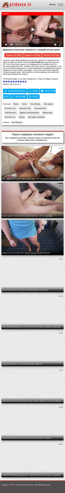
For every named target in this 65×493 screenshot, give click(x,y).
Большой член (25, 108)
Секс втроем (35, 104)
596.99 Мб (19, 96)
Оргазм (22, 117)
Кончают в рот (10, 108)
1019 (33, 91)
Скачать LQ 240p (13, 55)
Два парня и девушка (36, 117)
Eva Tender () (16, 122)
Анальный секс (40, 108)
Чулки (24, 104)
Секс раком (48, 104)
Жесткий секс (10, 117)
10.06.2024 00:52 (14, 91)
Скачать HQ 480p (32, 55)
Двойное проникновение (29, 113)
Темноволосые (10, 113)
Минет (16, 104)
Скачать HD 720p (51, 55)
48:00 (33, 96)
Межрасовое (47, 113)
